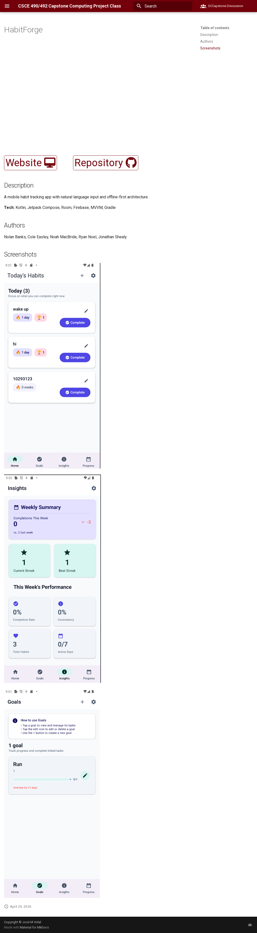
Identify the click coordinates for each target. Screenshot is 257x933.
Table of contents (214, 28)
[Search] (163, 6)
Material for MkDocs (34, 927)
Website (30, 163)
